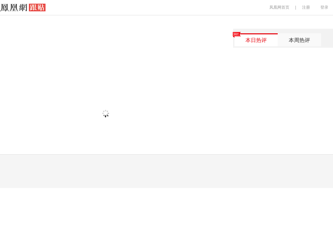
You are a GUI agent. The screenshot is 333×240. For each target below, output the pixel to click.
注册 (306, 7)
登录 (324, 7)
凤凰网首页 (279, 7)
